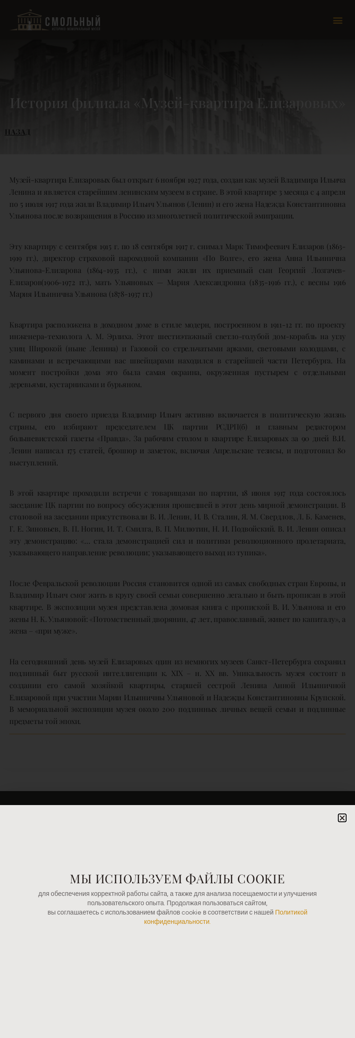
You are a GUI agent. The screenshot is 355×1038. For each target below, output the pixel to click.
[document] (177, 519)
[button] (342, 817)
